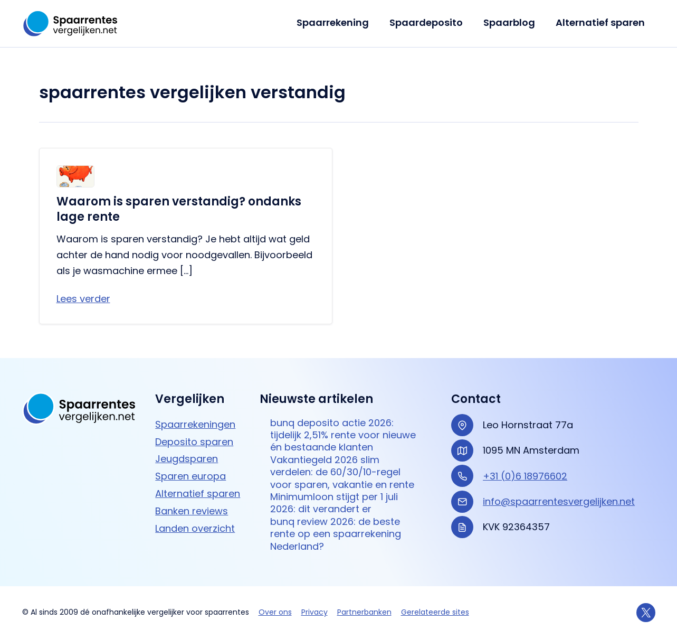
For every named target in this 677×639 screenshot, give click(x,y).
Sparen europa (190, 476)
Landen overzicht (195, 528)
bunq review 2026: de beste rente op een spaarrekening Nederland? (335, 533)
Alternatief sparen (601, 22)
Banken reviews (191, 511)
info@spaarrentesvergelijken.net (559, 501)
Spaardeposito (430, 22)
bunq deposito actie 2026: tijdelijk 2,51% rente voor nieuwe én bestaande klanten (343, 435)
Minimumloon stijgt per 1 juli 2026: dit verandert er (334, 503)
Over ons (275, 612)
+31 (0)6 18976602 (525, 476)
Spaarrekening (338, 22)
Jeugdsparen (186, 458)
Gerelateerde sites (435, 612)
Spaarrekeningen (195, 424)
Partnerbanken (364, 612)
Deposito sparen (194, 441)
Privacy (314, 612)
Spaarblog (512, 22)
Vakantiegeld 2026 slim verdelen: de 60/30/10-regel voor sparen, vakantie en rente (342, 472)
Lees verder (83, 298)
